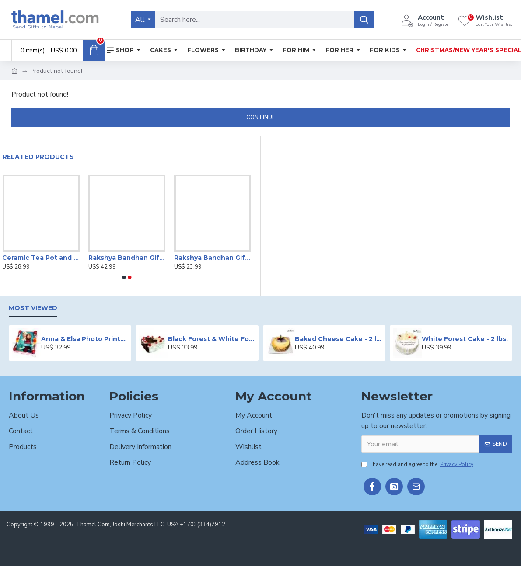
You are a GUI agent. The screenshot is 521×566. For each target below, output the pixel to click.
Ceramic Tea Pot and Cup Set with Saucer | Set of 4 (40, 258)
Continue (260, 117)
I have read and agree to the (418, 464)
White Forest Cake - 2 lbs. (465, 339)
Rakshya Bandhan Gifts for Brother (212, 258)
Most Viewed (33, 308)
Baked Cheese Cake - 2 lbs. (338, 339)
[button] (124, 277)
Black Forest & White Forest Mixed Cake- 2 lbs (211, 339)
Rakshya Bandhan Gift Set (126, 258)
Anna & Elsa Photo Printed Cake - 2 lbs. (85, 339)
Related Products (38, 157)
